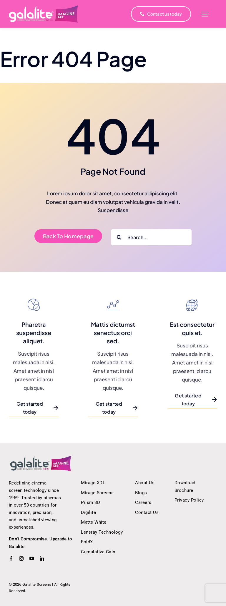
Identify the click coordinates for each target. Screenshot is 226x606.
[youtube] (31, 558)
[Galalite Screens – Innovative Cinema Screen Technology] (41, 457)
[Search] (119, 237)
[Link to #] (204, 14)
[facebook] (11, 558)
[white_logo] (43, 7)
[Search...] (151, 237)
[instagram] (21, 558)
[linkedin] (42, 558)
